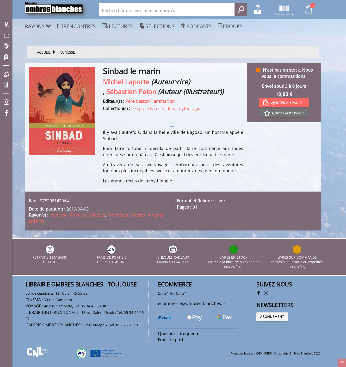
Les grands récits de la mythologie (165, 108)
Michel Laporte (126, 81)
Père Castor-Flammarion (150, 101)
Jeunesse (58, 215)
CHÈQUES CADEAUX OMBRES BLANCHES (173, 257)
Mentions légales (242, 353)
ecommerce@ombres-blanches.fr (191, 303)
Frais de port (170, 339)
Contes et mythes (87, 215)
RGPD (268, 353)
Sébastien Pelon (131, 91)
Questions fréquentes (180, 333)
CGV (259, 353)
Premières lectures (126, 215)
